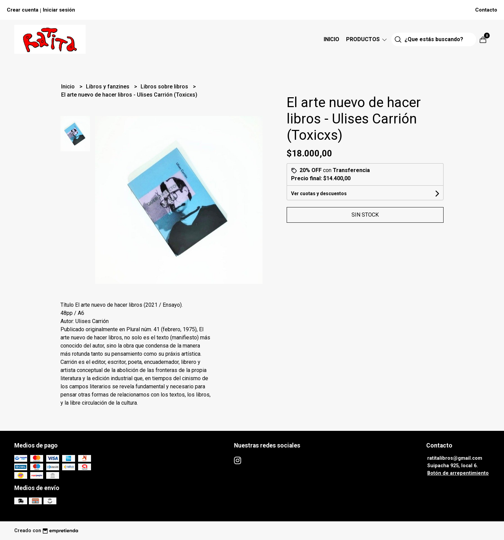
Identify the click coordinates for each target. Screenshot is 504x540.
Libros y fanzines (108, 86)
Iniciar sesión (59, 10)
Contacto (486, 10)
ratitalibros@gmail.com (454, 458)
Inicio (331, 39)
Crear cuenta (22, 10)
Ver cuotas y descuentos (319, 193)
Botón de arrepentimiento (458, 473)
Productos (367, 39)
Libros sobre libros (165, 86)
